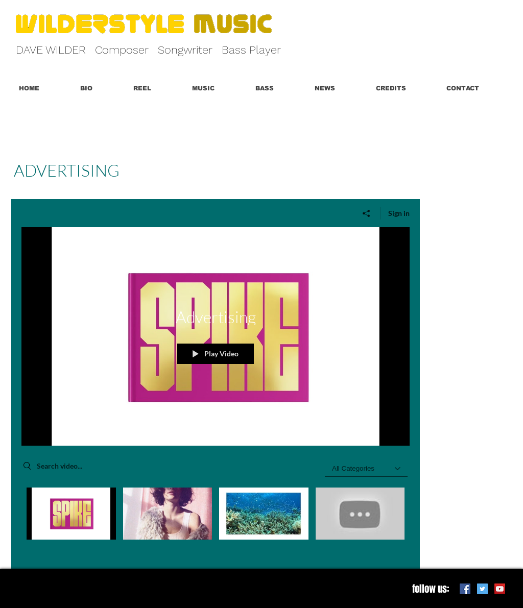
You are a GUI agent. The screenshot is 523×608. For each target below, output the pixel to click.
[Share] (366, 213)
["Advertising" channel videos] (215, 520)
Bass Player (251, 49)
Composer (122, 49)
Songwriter (185, 49)
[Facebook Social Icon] (465, 588)
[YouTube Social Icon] (499, 588)
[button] (155, 88)
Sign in (399, 213)
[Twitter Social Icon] (482, 588)
